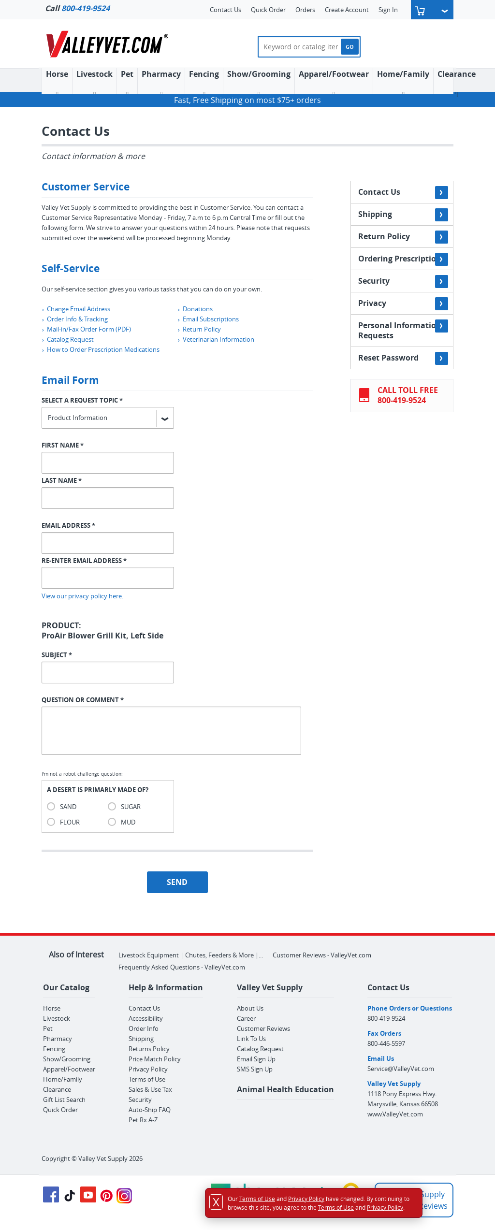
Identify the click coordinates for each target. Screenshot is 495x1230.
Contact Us (225, 9)
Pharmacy (161, 84)
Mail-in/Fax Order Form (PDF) (86, 329)
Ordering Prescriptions (403, 259)
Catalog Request (68, 339)
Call (77, 8)
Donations (195, 308)
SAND (68, 806)
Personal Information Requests (403, 330)
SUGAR (131, 806)
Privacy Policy (148, 1069)
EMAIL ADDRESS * (68, 525)
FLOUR (70, 822)
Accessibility (146, 1018)
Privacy (403, 303)
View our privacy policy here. (82, 596)
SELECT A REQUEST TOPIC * (82, 400)
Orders (305, 9)
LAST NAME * (62, 480)
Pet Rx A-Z (143, 1119)
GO (350, 46)
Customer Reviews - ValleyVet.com (322, 955)
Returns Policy (149, 1048)
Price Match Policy (155, 1059)
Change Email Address (76, 308)
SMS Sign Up (255, 1069)
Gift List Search (64, 1099)
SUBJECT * (57, 655)
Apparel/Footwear (334, 84)
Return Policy (199, 329)
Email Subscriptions (208, 319)
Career (246, 1018)
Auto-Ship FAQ (150, 1109)
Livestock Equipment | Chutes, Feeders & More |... (190, 955)
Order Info (144, 1028)
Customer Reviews (263, 1028)
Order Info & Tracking (75, 319)
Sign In (388, 9)
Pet (127, 84)
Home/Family (403, 84)
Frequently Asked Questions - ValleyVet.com (181, 967)
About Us (250, 1008)
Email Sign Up (256, 1059)
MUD (128, 822)
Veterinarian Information (215, 339)
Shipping (403, 214)
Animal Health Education (285, 1089)
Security (403, 281)
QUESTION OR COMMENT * (83, 699)
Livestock (56, 1018)
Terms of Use (147, 1079)
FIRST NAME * (63, 445)
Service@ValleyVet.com (400, 1068)
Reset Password (403, 358)
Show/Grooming (259, 84)
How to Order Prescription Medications (101, 349)
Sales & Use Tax (150, 1089)
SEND (177, 882)
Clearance (456, 84)
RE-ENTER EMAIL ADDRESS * (84, 560)
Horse (51, 1008)
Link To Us (251, 1038)
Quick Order (268, 9)
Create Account (347, 9)
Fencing (204, 84)
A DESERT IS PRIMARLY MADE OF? (97, 789)
